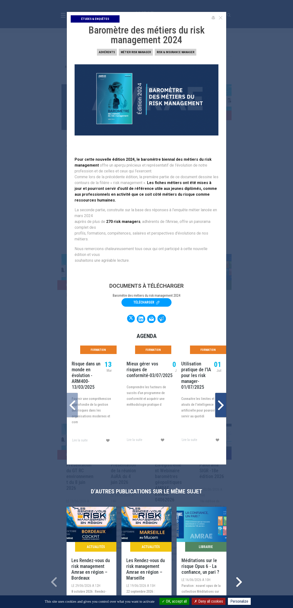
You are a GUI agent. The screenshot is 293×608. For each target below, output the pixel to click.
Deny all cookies (208, 601)
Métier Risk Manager (136, 52)
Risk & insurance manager (175, 52)
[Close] (220, 17)
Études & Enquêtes (95, 19)
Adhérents (107, 52)
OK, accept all (174, 601)
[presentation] (72, 405)
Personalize (239, 601)
